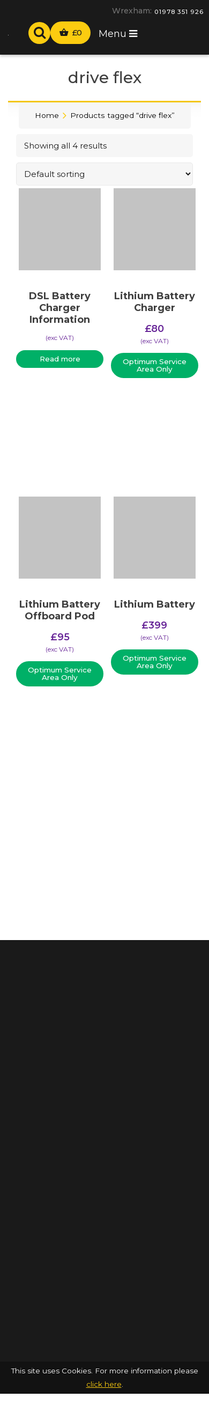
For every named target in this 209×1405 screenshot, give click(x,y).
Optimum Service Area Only (154, 365)
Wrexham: (132, 11)
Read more (60, 358)
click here (104, 1384)
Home (47, 115)
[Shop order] (104, 174)
